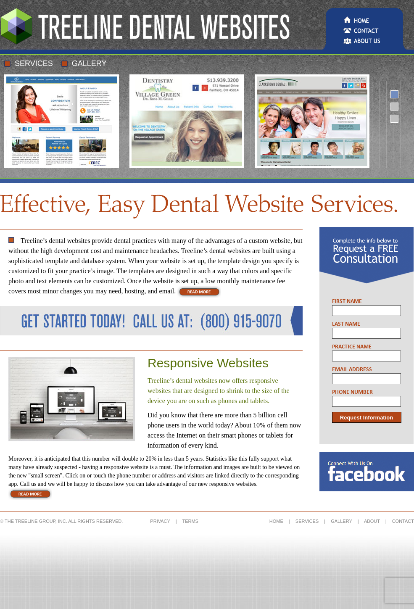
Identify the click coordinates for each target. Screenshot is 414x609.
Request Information (366, 417)
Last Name (346, 324)
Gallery (89, 63)
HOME (276, 521)
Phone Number (352, 392)
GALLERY (341, 521)
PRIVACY (160, 521)
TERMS (190, 521)
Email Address (352, 369)
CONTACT (403, 521)
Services (34, 63)
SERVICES (307, 521)
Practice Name (352, 347)
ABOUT (372, 521)
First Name (347, 301)
